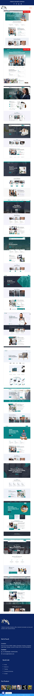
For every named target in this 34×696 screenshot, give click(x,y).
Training (6, 669)
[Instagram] (16, 4)
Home (5, 664)
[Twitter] (21, 4)
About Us (6, 666)
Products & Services (8, 671)
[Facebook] (14, 4)
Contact (6, 673)
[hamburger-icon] (30, 8)
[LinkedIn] (18, 4)
